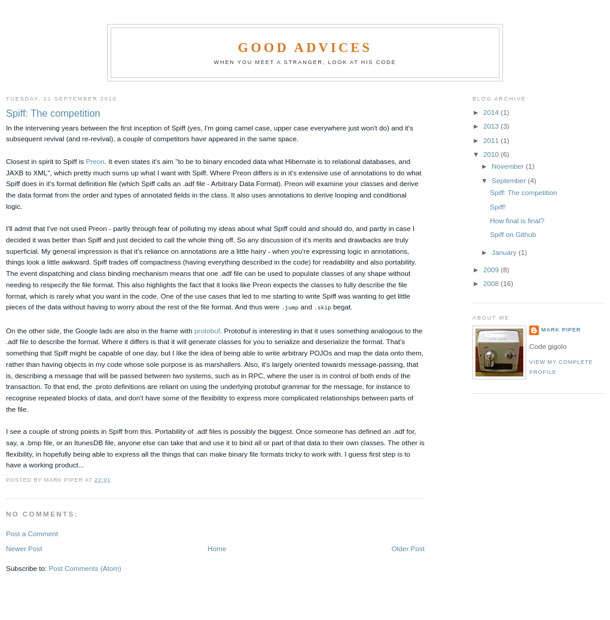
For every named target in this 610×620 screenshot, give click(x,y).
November (509, 166)
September (509, 180)
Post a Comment (32, 533)
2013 (492, 126)
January (505, 252)
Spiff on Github (513, 234)
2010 (492, 154)
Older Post (408, 548)
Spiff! (497, 207)
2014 (492, 112)
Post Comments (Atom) (84, 568)
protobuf (207, 330)
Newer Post (24, 548)
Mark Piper (561, 330)
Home (217, 548)
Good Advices (305, 47)
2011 (492, 140)
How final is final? (517, 220)
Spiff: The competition (53, 113)
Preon (95, 161)
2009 (492, 269)
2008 (492, 283)
